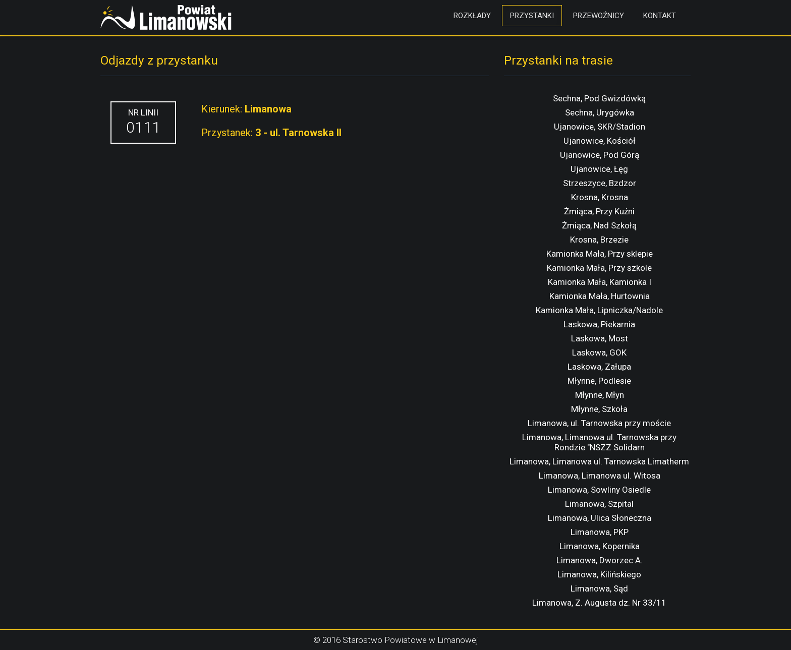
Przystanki (532, 15)
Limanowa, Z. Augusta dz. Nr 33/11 (599, 603)
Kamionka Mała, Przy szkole (599, 268)
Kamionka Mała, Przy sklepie (599, 254)
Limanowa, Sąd (599, 588)
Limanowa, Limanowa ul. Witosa (599, 475)
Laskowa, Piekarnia (599, 324)
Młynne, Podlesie (599, 381)
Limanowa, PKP (600, 532)
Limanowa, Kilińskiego (599, 574)
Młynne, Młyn (599, 395)
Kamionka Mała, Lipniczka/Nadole (599, 310)
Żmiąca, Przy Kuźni (599, 211)
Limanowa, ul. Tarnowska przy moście (599, 423)
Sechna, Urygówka (599, 112)
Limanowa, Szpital (599, 504)
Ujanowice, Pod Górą (599, 155)
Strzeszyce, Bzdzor (599, 183)
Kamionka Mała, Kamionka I (599, 282)
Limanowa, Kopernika (599, 546)
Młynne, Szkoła (599, 409)
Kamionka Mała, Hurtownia (599, 296)
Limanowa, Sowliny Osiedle (599, 490)
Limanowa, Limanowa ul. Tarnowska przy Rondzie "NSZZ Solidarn (599, 442)
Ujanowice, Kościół (599, 141)
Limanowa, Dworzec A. (599, 560)
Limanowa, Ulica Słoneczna (599, 518)
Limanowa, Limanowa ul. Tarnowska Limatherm (599, 461)
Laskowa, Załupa (599, 367)
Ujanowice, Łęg (599, 169)
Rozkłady (472, 15)
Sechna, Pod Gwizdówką (599, 98)
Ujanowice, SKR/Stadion (599, 127)
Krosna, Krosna (599, 197)
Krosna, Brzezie (599, 239)
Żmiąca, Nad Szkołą (599, 225)
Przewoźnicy (598, 15)
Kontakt (659, 15)
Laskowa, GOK (599, 352)
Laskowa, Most (599, 338)
